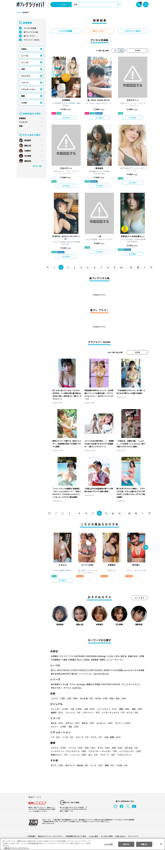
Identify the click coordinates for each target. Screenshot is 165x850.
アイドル (75, 747)
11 (119, 513)
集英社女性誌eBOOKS (60, 673)
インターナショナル (113, 712)
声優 (116, 747)
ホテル (96, 737)
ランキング (23, 122)
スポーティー (91, 712)
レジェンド (78, 754)
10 (121, 267)
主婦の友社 (132, 656)
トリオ (68, 737)
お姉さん (72, 723)
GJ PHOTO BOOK (93, 670)
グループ (82, 737)
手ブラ (57, 765)
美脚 (123, 709)
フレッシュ (73, 712)
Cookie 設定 (93, 836)
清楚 (56, 726)
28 (138, 267)
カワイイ (122, 723)
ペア (56, 737)
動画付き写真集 (93, 684)
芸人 (93, 754)
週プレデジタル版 (31, 32)
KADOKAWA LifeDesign (96, 656)
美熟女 (88, 723)
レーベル (24, 55)
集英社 (123, 656)
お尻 (89, 709)
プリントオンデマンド (129, 684)
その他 (24, 102)
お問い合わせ (120, 836)
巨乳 (76, 709)
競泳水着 (87, 698)
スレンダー (60, 709)
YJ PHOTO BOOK (77, 670)
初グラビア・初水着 (77, 765)
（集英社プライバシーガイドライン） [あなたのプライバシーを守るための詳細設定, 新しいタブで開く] (16, 848)
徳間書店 (72, 659)
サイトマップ (133, 836)
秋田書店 (55, 656)
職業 (23, 96)
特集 (20, 126)
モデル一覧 (37, 166)
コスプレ (58, 698)
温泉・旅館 (112, 737)
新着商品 (22, 118)
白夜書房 (94, 659)
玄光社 (110, 656)
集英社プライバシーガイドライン (50, 836)
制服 (72, 698)
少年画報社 (55, 659)
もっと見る (139, 598)
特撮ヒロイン (60, 754)
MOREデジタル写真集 (111, 670)
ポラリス (67, 687)
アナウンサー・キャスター (103, 751)
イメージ (24, 82)
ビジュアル (25, 76)
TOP (17, 12)
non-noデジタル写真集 (132, 670)
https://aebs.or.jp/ (48, 823)
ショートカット (106, 709)
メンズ (96, 765)
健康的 (57, 712)
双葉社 (102, 659)
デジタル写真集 (30, 28)
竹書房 (64, 659)
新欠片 (80, 659)
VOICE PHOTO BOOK (110, 684)
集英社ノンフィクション (81, 673)
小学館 (141, 656)
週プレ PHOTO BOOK (60, 670)
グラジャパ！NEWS (31, 40)
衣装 (23, 69)
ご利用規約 (31, 836)
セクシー (139, 723)
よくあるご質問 (106, 836)
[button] (145, 547)
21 (136, 513)
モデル (103, 747)
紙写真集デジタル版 (59, 684)
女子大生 (130, 747)
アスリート (107, 754)
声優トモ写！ (56, 687)
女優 (90, 747)
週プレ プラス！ (30, 36)
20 (129, 513)
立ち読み (66, 117)
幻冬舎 (116, 656)
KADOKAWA (79, 656)
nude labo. (77, 687)
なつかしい (104, 723)
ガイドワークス (66, 656)
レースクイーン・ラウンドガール (69, 751)
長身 (136, 709)
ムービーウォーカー (115, 659)
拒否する (126, 844)
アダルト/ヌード (124, 754)
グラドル (59, 747)
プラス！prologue (77, 684)
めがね (101, 698)
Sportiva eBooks (100, 673)
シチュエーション (28, 89)
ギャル (132, 712)
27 (131, 267)
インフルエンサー (130, 751)
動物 (109, 765)
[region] (82, 844)
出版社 (24, 49)
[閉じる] (161, 844)
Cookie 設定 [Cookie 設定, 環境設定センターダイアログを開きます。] (108, 844)
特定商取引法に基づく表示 (76, 836)
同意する (144, 844)
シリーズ (24, 62)
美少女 (57, 723)
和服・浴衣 (117, 698)
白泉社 (87, 659)
